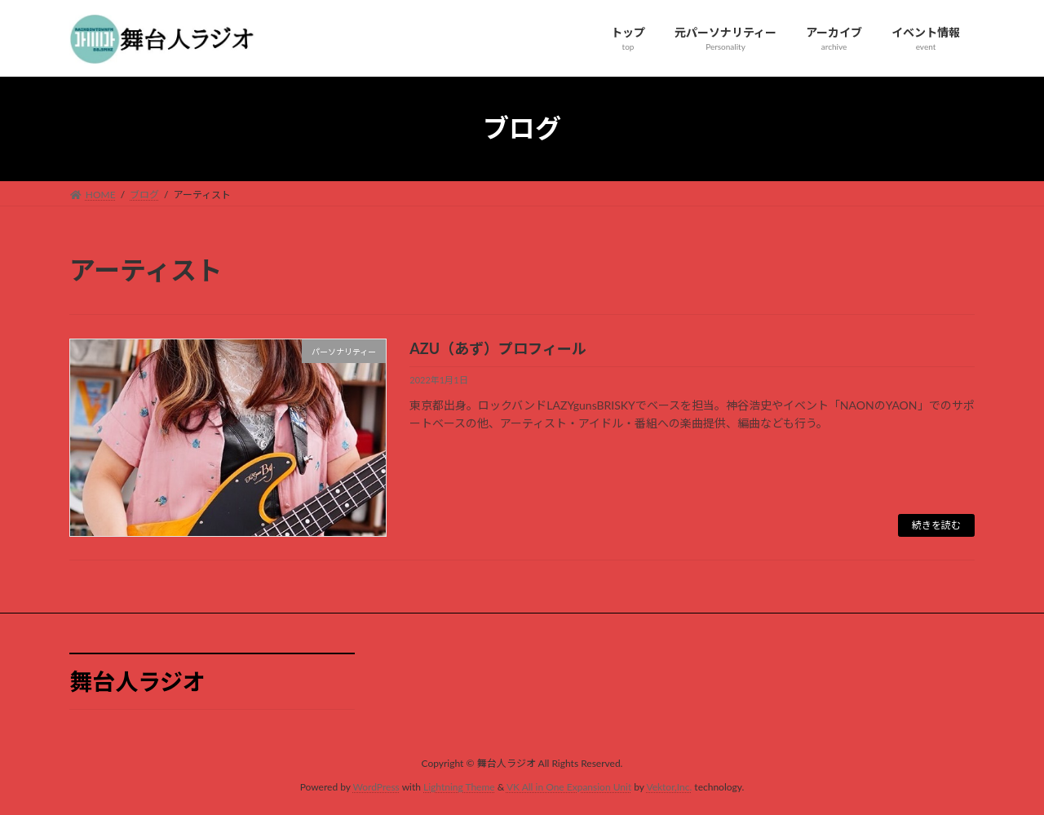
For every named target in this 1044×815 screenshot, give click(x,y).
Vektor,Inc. (669, 787)
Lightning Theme (459, 787)
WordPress (376, 787)
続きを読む (936, 525)
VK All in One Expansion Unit (569, 787)
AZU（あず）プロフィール (497, 348)
